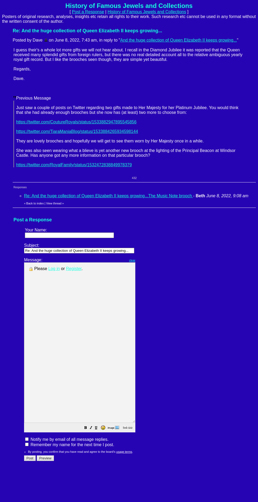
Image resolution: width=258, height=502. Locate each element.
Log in (54, 268)
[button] (99, 460)
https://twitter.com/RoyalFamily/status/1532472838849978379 (74, 165)
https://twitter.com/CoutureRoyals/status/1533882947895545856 (76, 122)
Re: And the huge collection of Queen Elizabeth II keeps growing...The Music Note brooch (108, 196)
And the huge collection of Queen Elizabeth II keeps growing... (178, 40)
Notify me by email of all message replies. (67, 471)
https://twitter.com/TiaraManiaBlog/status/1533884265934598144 (77, 131)
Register (74, 268)
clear (145, 260)
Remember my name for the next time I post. (69, 476)
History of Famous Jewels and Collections (147, 12)
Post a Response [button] (88, 12)
